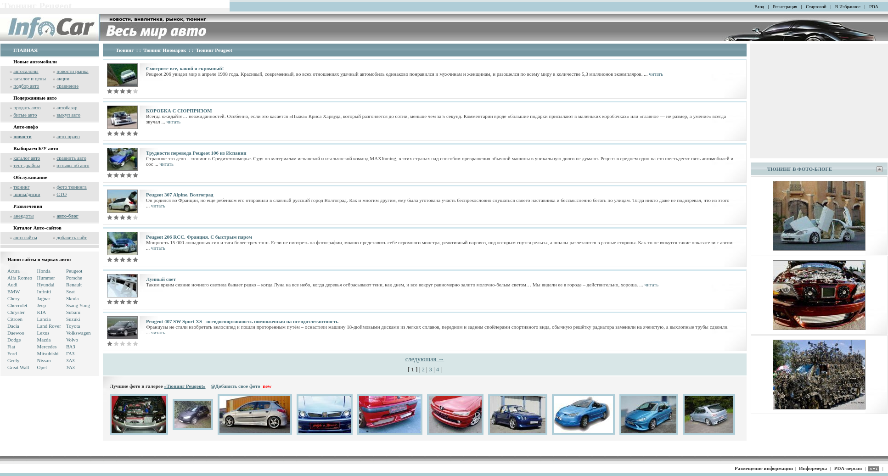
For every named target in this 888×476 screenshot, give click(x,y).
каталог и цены (29, 78)
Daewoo (15, 333)
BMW (13, 291)
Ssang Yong (78, 305)
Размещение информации (764, 468)
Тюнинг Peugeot (214, 50)
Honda (44, 271)
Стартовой (816, 6)
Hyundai (46, 284)
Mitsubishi (48, 353)
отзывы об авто (72, 165)
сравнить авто (71, 158)
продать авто (26, 107)
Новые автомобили (35, 61)
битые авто (25, 115)
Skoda (72, 298)
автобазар (66, 107)
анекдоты (23, 215)
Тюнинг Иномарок (164, 50)
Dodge (14, 339)
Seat (70, 291)
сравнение (67, 86)
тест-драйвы (26, 165)
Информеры (813, 468)
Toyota (73, 326)
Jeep (41, 305)
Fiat (11, 346)
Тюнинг (125, 50)
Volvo (72, 339)
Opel (42, 367)
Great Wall (18, 367)
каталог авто (26, 158)
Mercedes (47, 346)
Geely (13, 360)
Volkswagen (78, 333)
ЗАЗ (70, 360)
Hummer (46, 277)
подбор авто (26, 86)
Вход (759, 6)
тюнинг (21, 187)
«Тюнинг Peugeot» (184, 386)
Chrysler (16, 312)
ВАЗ (70, 346)
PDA (873, 6)
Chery (13, 298)
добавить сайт (71, 237)
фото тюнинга (71, 187)
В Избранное (847, 6)
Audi (12, 284)
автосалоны (26, 71)
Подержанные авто (35, 98)
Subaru (73, 312)
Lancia (44, 319)
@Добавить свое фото (235, 386)
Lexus (43, 333)
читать (656, 74)
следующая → (424, 359)
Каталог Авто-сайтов (37, 227)
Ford (12, 353)
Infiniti (44, 291)
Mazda (44, 339)
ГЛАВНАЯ (25, 50)
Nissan (44, 360)
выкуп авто (68, 115)
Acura (13, 271)
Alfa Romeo (19, 277)
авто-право (68, 136)
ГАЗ (70, 353)
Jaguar (44, 298)
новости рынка (72, 71)
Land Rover (49, 326)
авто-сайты (25, 237)
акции (62, 78)
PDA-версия (848, 468)
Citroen (14, 319)
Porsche (74, 277)
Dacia (13, 326)
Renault (74, 284)
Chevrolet (17, 305)
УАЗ (70, 367)
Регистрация (785, 6)
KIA (41, 312)
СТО (61, 194)
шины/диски (26, 194)
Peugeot (74, 271)
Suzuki (73, 319)
